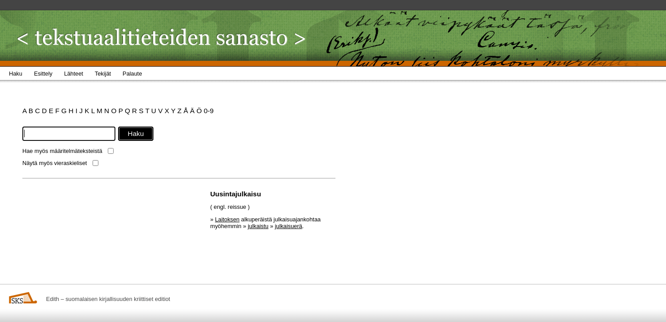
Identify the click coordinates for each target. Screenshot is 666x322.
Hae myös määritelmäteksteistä (62, 151)
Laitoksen (227, 219)
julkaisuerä (288, 226)
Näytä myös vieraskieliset (54, 163)
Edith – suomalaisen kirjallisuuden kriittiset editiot (108, 299)
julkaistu (258, 226)
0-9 (208, 110)
